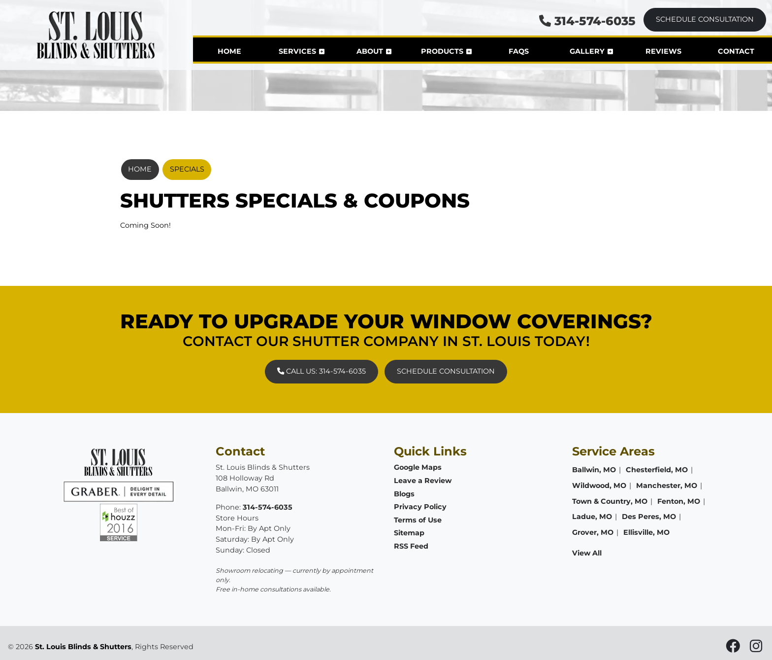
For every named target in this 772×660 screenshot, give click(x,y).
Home (140, 169)
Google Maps (418, 467)
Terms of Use (418, 520)
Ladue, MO (592, 516)
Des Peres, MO (649, 516)
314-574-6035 (587, 21)
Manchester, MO (666, 485)
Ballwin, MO (594, 469)
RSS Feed (411, 546)
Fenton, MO (678, 501)
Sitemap (409, 532)
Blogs (404, 493)
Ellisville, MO (646, 532)
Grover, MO (592, 532)
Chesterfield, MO (657, 469)
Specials (187, 169)
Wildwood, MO (599, 485)
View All (587, 553)
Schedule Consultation (705, 19)
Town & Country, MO (609, 501)
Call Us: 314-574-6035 (321, 371)
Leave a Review (422, 480)
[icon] (734, 648)
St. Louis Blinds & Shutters (83, 646)
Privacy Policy (420, 506)
